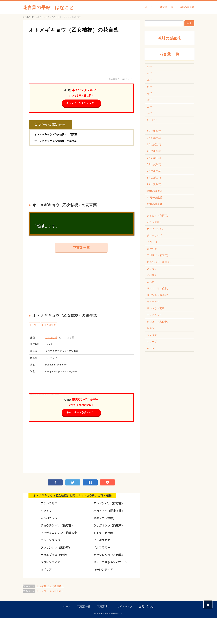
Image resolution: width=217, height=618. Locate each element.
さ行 (149, 80)
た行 (149, 86)
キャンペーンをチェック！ (81, 103)
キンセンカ (153, 348)
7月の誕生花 (154, 171)
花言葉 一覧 (166, 7)
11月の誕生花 (154, 197)
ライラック (153, 301)
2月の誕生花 (154, 138)
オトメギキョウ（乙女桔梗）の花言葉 (74, 30)
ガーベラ (152, 248)
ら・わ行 (152, 120)
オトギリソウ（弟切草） (50, 586)
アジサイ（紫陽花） (158, 255)
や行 (149, 113)
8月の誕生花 (154, 177)
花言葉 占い (103, 606)
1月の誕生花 (154, 131)
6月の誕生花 (49, 325)
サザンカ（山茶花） (158, 295)
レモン (150, 328)
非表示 (62, 124)
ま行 (149, 106)
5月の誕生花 (154, 157)
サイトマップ (124, 606)
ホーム (149, 7)
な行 (149, 93)
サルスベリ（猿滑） (158, 288)
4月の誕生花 (187, 7)
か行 (149, 73)
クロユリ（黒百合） (158, 321)
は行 (149, 100)
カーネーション (155, 229)
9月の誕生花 (154, 184)
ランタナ (152, 335)
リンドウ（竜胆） (157, 308)
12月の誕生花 (154, 204)
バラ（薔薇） (154, 222)
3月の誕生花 (154, 144)
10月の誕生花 (154, 191)
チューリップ (154, 235)
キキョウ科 (51, 337)
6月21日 (34, 325)
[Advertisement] (81, 55)
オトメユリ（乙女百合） (50, 591)
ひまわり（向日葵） (158, 215)
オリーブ (152, 341)
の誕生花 (169, 37)
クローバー (153, 242)
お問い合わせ (146, 606)
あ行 (149, 67)
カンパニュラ (154, 315)
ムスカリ (152, 282)
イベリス (152, 275)
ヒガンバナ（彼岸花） (159, 262)
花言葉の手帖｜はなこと (48, 7)
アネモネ (152, 268)
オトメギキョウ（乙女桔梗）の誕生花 (55, 141)
